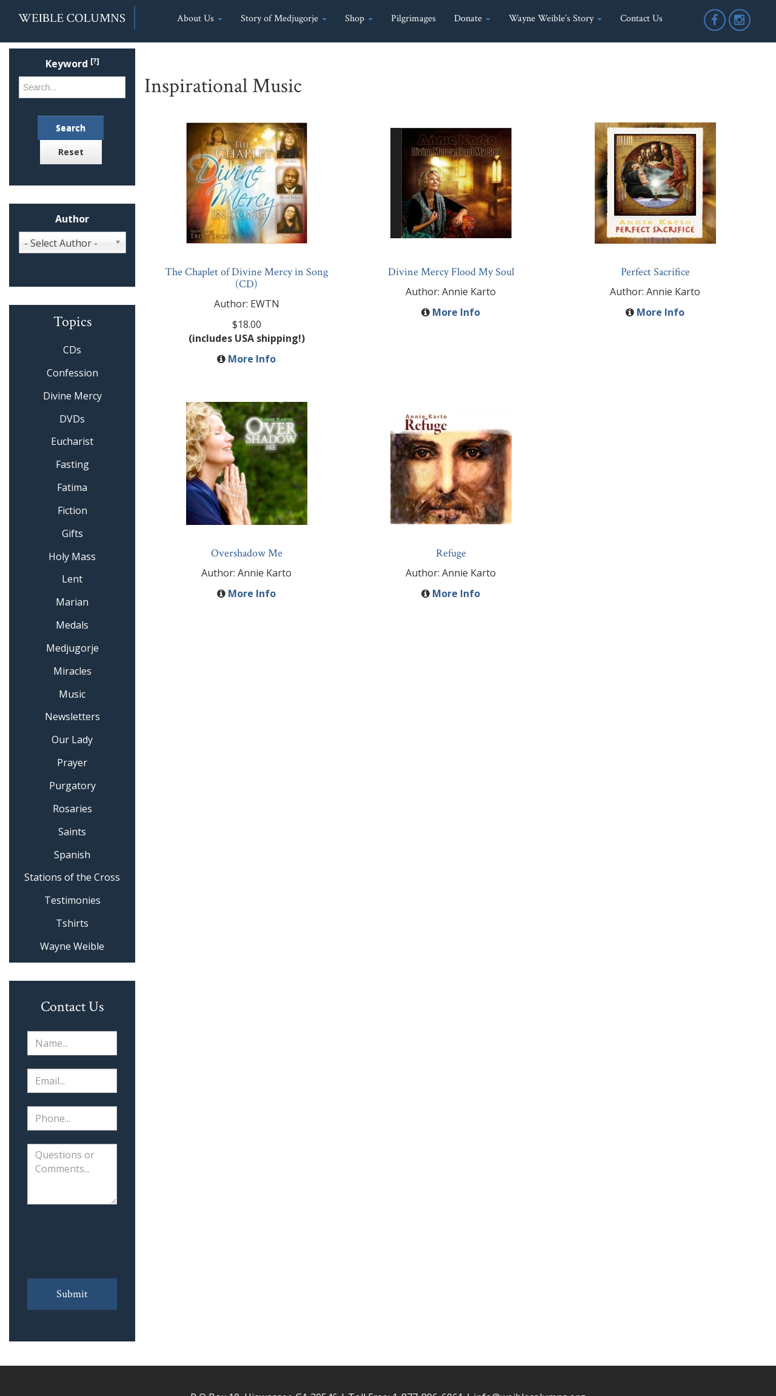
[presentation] (72, 1241)
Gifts (72, 533)
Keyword (72, 64)
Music (72, 694)
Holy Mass (72, 556)
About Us (199, 18)
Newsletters (72, 716)
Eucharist (72, 441)
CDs (72, 349)
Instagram (740, 30)
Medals (72, 625)
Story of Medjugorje (284, 18)
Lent (72, 579)
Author (72, 219)
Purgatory (72, 785)
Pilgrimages (413, 18)
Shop (359, 18)
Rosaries (72, 808)
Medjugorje (72, 648)
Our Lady (72, 739)
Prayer (72, 762)
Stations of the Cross (72, 877)
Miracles (72, 671)
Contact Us (641, 18)
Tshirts (72, 923)
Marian (72, 602)
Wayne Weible (72, 946)
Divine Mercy (72, 395)
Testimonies (72, 900)
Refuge (451, 553)
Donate (472, 18)
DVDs (72, 419)
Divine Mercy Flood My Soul (451, 272)
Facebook (715, 30)
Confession (72, 372)
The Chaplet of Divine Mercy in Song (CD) (246, 278)
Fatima (72, 487)
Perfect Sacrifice (655, 272)
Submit (72, 1294)
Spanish (72, 854)
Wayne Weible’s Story (555, 18)
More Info (252, 359)
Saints (72, 831)
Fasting (72, 464)
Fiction (72, 510)
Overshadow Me (247, 553)
